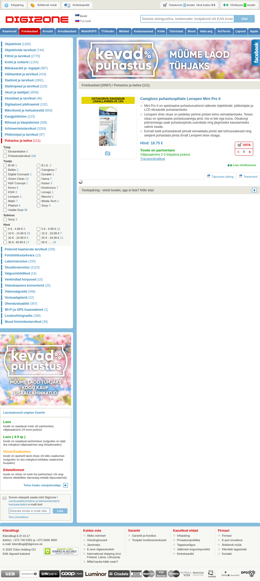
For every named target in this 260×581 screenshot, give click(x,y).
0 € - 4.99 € (16, 229)
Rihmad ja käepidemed (26, 122)
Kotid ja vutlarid (22, 62)
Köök (161, 31)
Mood (191, 31)
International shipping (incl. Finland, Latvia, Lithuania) (104, 555)
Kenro (13, 187)
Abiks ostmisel (96, 535)
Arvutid (48, 31)
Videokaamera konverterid (28, 285)
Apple (254, 31)
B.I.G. (46, 165)
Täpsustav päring (220, 176)
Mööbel (124, 31)
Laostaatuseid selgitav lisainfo (24, 412)
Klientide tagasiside (234, 549)
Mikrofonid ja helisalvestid (28, 110)
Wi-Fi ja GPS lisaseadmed (26, 309)
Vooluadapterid (19, 297)
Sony (45, 205)
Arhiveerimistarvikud (25, 128)
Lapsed (241, 31)
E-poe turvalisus (232, 540)
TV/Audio (107, 31)
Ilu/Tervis (224, 31)
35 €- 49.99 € (18, 242)
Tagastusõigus (186, 544)
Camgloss (49, 169)
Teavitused (248, 176)
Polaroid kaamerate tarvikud (30, 249)
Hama (46, 178)
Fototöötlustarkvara (23, 255)
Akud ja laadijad (22, 92)
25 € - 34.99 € (52, 237)
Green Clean (18, 178)
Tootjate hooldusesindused (149, 540)
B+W (12, 165)
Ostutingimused (97, 540)
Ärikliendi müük (232, 544)
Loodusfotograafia (23, 315)
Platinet (14, 205)
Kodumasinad (143, 31)
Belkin (13, 169)
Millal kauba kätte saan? (102, 561)
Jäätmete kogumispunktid (193, 549)
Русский (83, 21)
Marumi (47, 196)
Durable (47, 174)
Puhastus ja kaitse (22, 140)
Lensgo (47, 192)
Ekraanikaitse (18, 151)
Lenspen (15, 196)
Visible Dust (17, 210)
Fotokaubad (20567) (96, 85)
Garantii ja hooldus (144, 535)
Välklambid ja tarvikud (25, 74)
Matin (13, 201)
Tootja (7, 161)
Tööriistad (176, 31)
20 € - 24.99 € (18, 237)
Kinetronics (49, 187)
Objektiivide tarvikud (24, 50)
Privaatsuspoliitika (188, 540)
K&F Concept (18, 183)
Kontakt (227, 553)
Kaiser (46, 183)
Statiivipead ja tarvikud (26, 86)
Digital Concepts (20, 174)
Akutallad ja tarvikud (23, 98)
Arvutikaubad (67, 31)
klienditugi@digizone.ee (27, 544)
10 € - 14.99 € (19, 233)
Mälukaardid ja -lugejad (26, 68)
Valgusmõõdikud (21, 273)
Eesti (81, 16)
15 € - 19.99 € (51, 233)
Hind (6, 224)
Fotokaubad (30, 31)
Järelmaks (93, 544)
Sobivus (9, 215)
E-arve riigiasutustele (100, 549)
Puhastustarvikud (22, 156)
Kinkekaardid (185, 553)
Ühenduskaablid (21, 303)
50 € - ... (48, 242)
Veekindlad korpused (24, 279)
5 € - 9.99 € (50, 229)
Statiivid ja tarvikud (24, 80)
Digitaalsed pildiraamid (26, 104)
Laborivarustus (20, 261)
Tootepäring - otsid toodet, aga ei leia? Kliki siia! (118, 190)
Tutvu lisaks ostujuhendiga (46, 485)
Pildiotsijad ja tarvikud (25, 134)
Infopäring (183, 535)
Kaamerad (9, 31)
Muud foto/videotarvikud (26, 321)
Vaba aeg (206, 31)
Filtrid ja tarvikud (22, 56)
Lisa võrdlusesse (244, 165)
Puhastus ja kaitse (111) (132, 85)
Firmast (227, 535)
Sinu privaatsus (18, 517)
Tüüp (7, 147)
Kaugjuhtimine (20, 116)
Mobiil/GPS (88, 31)
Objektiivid (18, 44)
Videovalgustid (20, 291)
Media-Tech (50, 201)
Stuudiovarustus (22, 267)
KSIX (12, 192)
